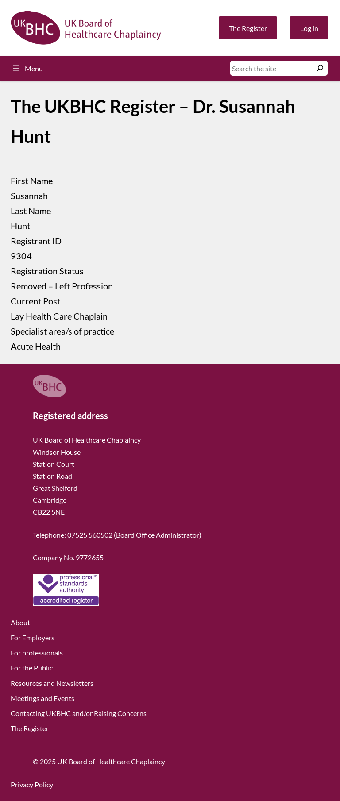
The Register (248, 28)
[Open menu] (27, 68)
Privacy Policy (32, 784)
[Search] (320, 68)
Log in (309, 28)
